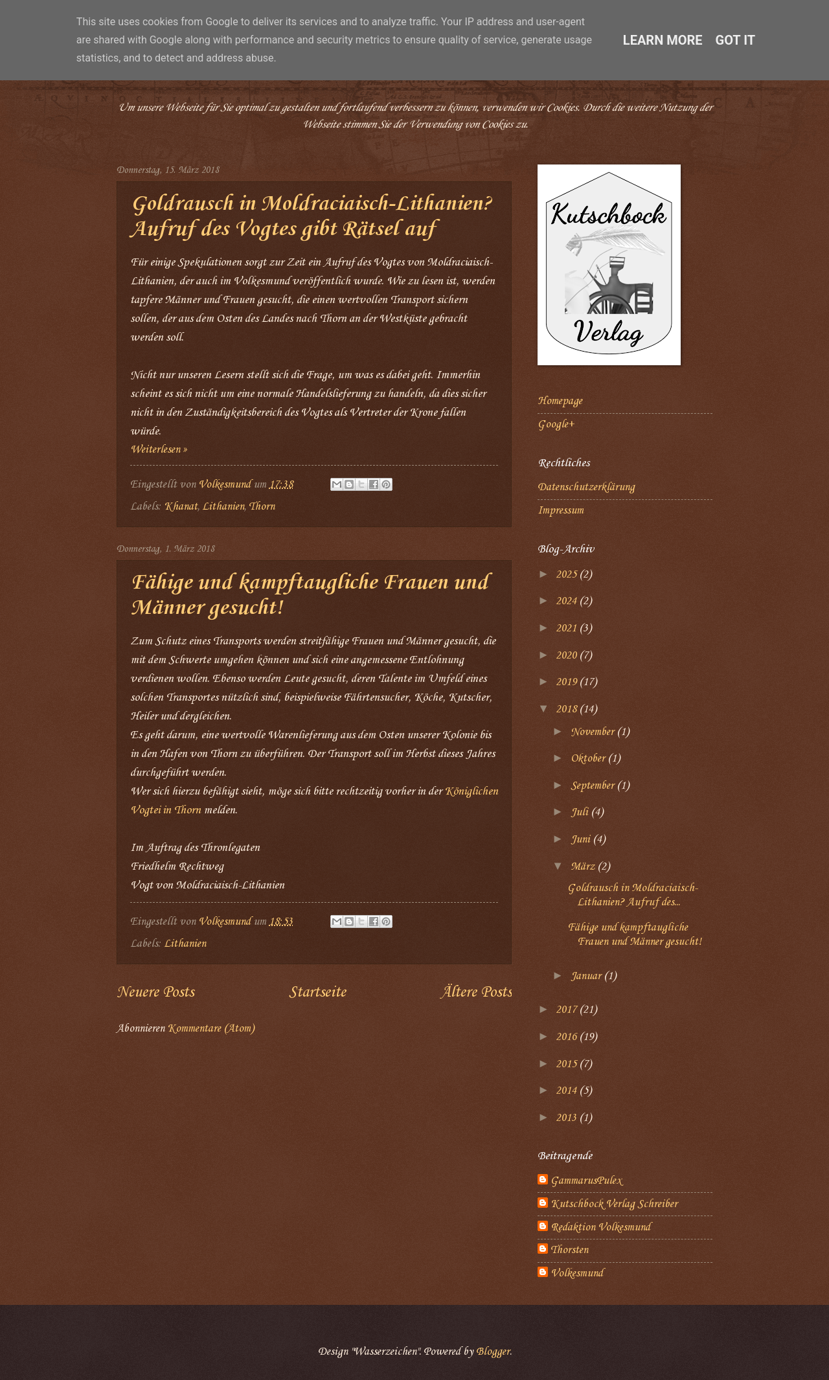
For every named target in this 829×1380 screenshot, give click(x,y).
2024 (567, 601)
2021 (567, 628)
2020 (567, 655)
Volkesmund (577, 1273)
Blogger (493, 1352)
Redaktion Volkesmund (600, 1227)
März (584, 867)
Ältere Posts (476, 993)
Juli (581, 812)
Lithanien (223, 507)
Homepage (560, 401)
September (594, 786)
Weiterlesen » (158, 450)
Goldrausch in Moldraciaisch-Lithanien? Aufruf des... (632, 895)
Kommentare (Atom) (210, 1028)
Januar (587, 976)
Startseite (317, 993)
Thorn (262, 507)
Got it (736, 40)
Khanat (181, 507)
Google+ (556, 424)
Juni (582, 839)
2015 (567, 1064)
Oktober (589, 758)
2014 (567, 1091)
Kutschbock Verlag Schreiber (614, 1204)
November (594, 732)
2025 (567, 575)
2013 (567, 1118)
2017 (567, 1010)
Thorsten (569, 1250)
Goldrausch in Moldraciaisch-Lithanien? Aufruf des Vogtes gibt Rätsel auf (311, 217)
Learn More (663, 40)
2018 (567, 709)
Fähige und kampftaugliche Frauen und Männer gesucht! (634, 935)
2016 (567, 1037)
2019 (567, 682)
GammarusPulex (586, 1181)
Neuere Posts (155, 993)
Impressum (561, 510)
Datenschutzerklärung (586, 487)
